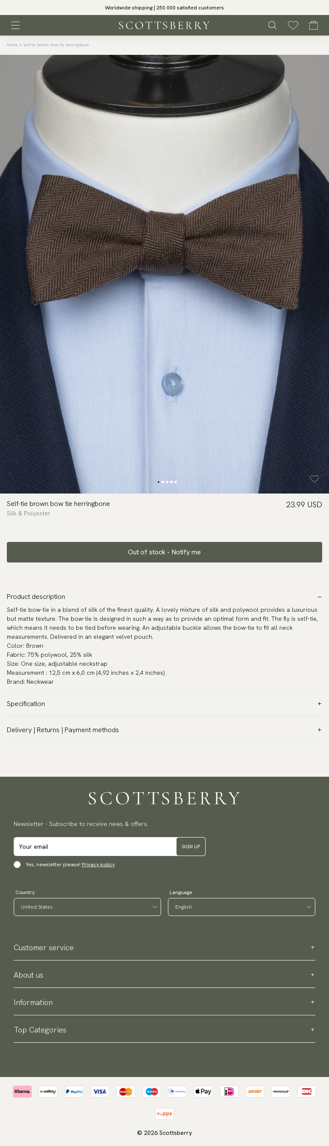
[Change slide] (158, 482)
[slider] (164, 7)
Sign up (191, 846)
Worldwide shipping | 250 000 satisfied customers (164, 7)
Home (12, 45)
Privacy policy (98, 864)
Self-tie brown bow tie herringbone (56, 45)
